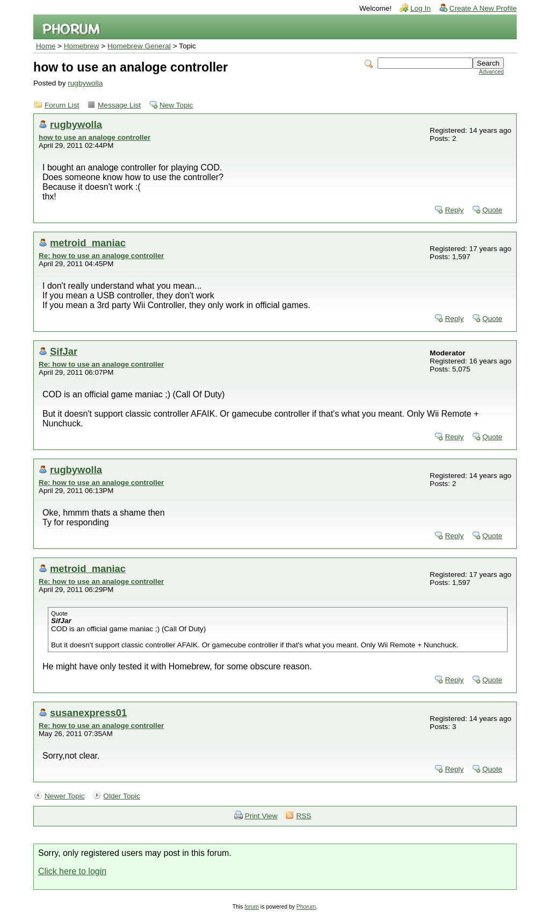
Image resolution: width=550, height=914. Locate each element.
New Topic (176, 105)
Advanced (491, 72)
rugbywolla (85, 83)
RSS (303, 816)
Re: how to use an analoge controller (101, 256)
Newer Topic (65, 796)
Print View (261, 816)
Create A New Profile (483, 8)
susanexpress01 (88, 712)
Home (45, 46)
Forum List (62, 105)
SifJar (63, 351)
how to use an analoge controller (94, 137)
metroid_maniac (88, 242)
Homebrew (81, 46)
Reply (454, 210)
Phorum (306, 907)
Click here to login (72, 871)
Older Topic (121, 796)
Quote (492, 210)
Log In (420, 8)
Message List (119, 105)
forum (251, 907)
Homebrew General (139, 46)
